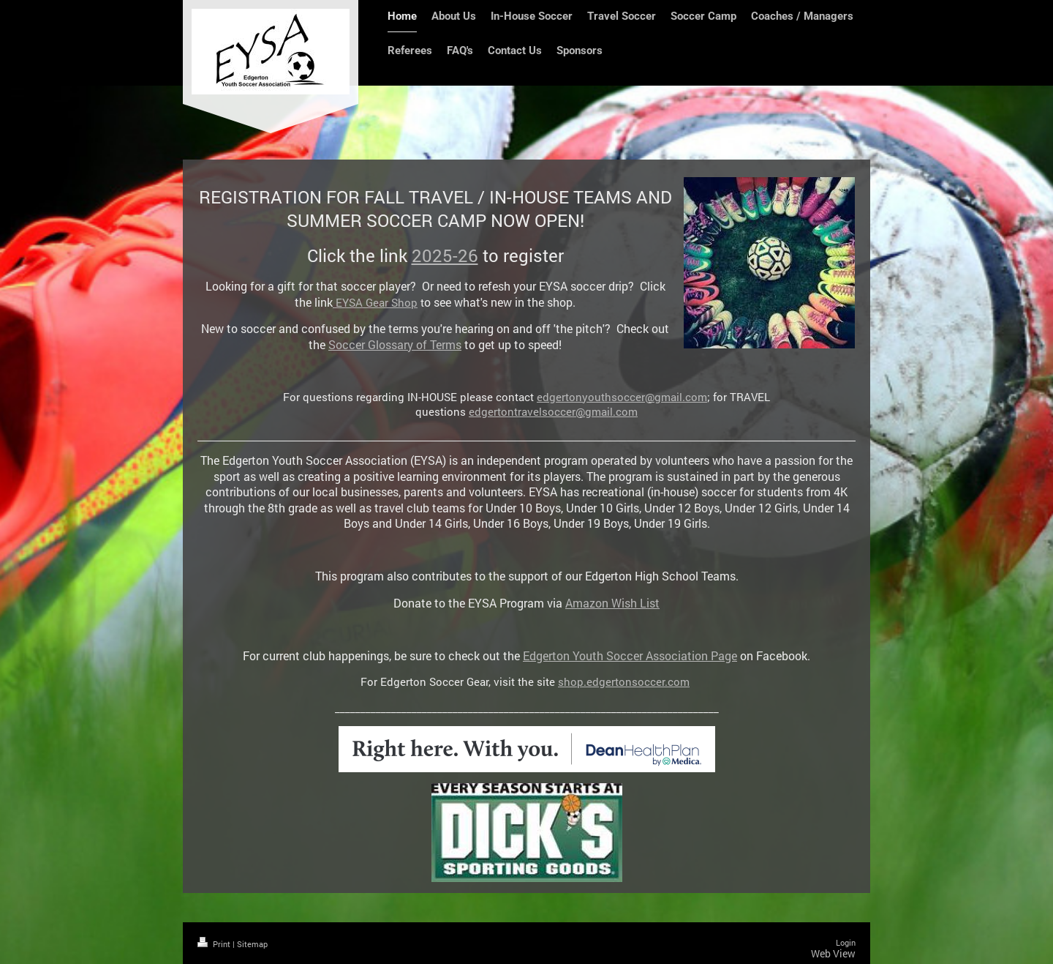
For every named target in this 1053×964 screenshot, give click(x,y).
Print (215, 943)
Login (846, 942)
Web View (833, 953)
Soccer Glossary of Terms (394, 344)
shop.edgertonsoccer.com (624, 681)
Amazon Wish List (612, 602)
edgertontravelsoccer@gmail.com (553, 411)
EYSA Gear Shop (375, 302)
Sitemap (252, 943)
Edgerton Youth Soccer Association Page (630, 655)
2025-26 (445, 255)
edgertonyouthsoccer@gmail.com (622, 396)
